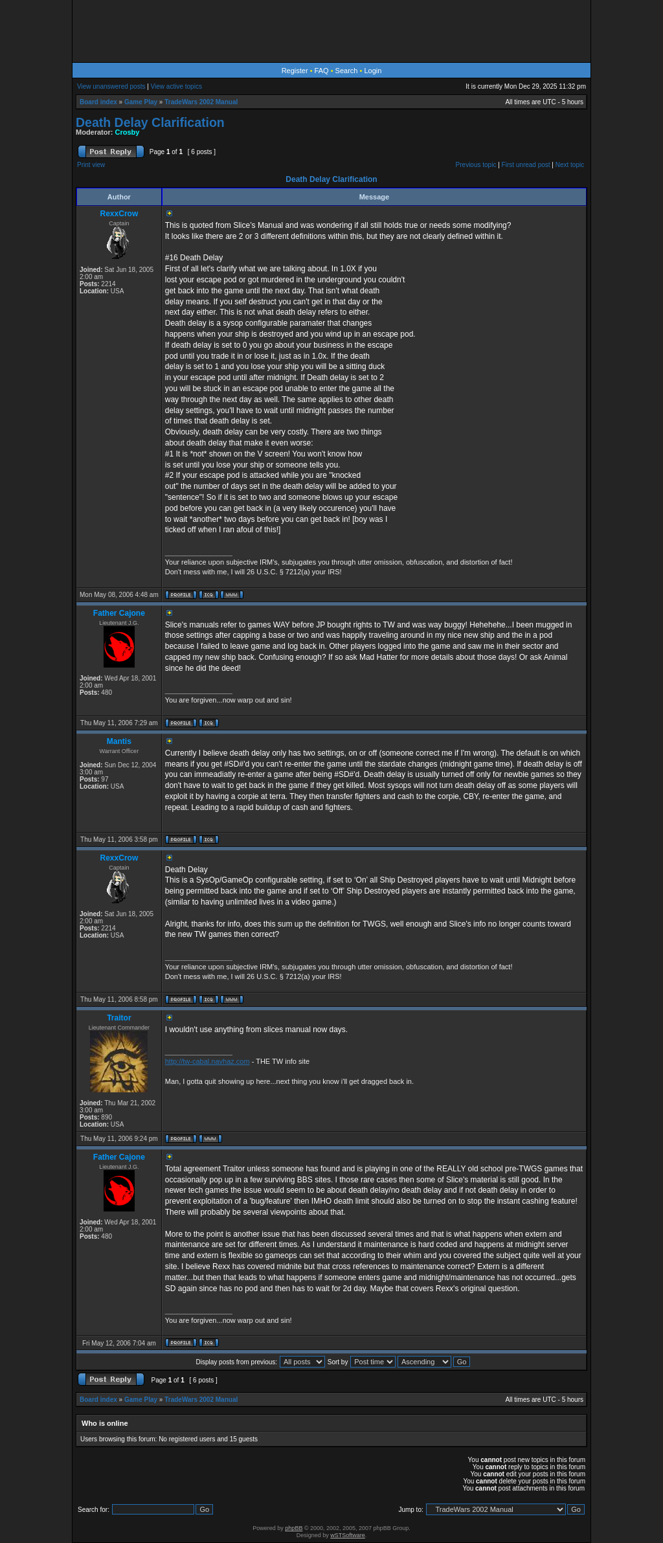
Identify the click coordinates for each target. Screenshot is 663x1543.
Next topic (570, 164)
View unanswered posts (111, 86)
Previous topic (476, 164)
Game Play (140, 102)
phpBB (293, 1528)
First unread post (526, 164)
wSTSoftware (347, 1535)
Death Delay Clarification (150, 122)
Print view (91, 164)
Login (372, 70)
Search (346, 70)
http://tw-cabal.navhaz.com (207, 1061)
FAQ (322, 70)
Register (295, 70)
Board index (98, 102)
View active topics (176, 86)
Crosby (127, 132)
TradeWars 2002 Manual (201, 102)
